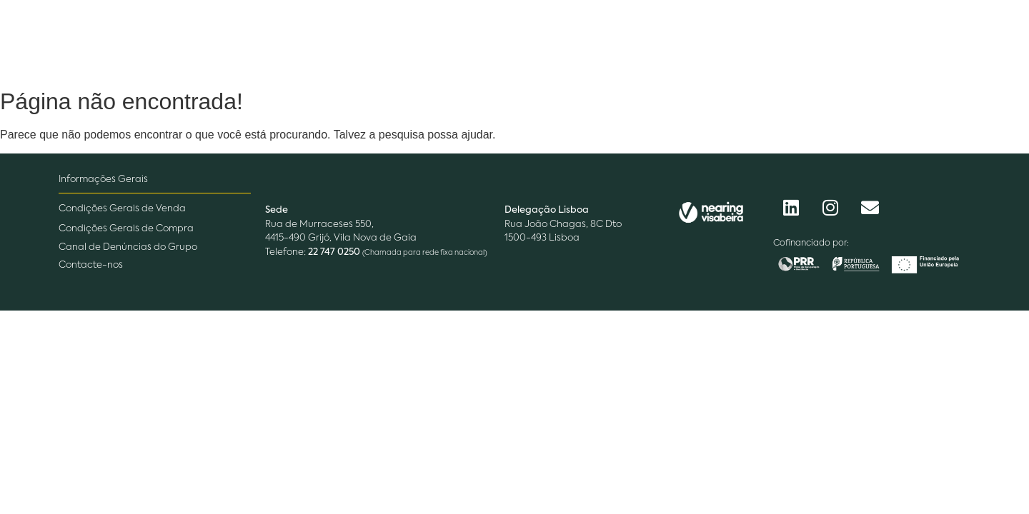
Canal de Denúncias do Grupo (128, 247)
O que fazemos (429, 40)
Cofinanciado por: (811, 243)
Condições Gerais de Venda (122, 208)
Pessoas (533, 40)
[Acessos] (937, 40)
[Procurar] (819, 41)
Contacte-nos (91, 265)
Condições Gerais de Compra (126, 228)
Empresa (322, 40)
